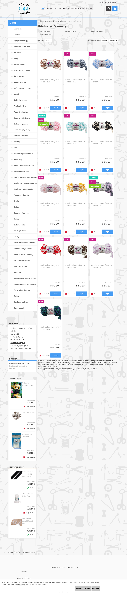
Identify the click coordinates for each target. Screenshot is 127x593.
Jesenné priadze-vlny (97, 31)
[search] (108, 8)
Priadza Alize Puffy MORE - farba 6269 (76, 142)
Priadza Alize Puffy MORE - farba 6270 (102, 142)
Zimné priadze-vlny (45, 34)
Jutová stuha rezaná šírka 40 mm (27, 521)
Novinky (49, 8)
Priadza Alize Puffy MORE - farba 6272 (50, 204)
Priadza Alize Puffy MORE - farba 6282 (76, 204)
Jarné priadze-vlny (45, 31)
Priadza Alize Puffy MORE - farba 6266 (102, 80)
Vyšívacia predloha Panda (27, 384)
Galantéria (48, 21)
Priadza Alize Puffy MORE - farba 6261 (50, 80)
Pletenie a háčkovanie (59, 21)
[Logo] (24, 8)
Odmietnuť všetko (75, 588)
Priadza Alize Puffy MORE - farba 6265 (76, 80)
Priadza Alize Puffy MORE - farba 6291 (102, 266)
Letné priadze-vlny (70, 31)
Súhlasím (93, 588)
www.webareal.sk (29, 552)
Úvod (41, 21)
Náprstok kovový (29, 412)
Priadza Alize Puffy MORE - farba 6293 (50, 328)
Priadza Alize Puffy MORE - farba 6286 (50, 266)
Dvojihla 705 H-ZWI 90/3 (27, 435)
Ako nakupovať (64, 8)
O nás (56, 8)
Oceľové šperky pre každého (20, 363)
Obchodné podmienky (78, 8)
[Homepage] (42, 8)
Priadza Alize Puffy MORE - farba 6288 (76, 266)
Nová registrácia (112, 2)
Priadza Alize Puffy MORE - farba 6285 (102, 204)
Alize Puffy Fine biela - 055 (27, 495)
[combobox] (104, 40)
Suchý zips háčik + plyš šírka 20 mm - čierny (27, 474)
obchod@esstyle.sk (18, 342)
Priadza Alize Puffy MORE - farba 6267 (50, 142)
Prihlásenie (103, 2)
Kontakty (89, 8)
